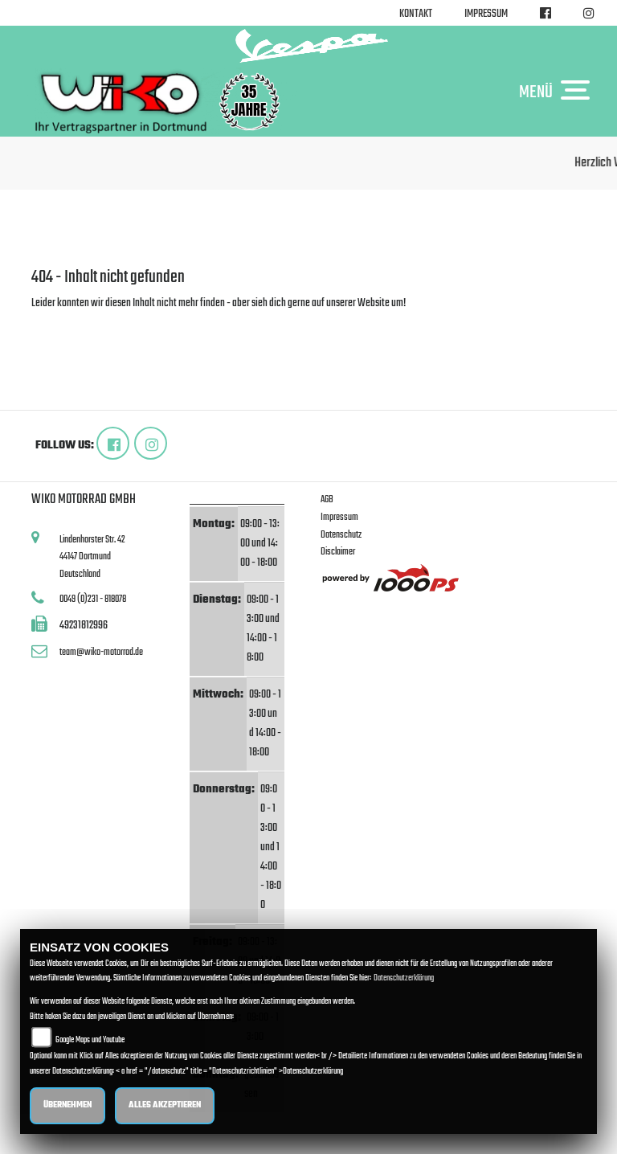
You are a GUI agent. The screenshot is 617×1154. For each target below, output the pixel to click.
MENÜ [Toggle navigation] (558, 91)
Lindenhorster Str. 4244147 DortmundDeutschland (92, 557)
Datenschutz (341, 534)
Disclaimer (338, 551)
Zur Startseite (57, 322)
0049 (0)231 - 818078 (92, 599)
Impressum (486, 14)
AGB (327, 499)
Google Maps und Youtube (90, 1040)
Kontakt (415, 14)
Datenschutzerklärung (404, 978)
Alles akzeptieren (165, 1105)
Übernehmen (67, 1105)
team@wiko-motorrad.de (101, 652)
